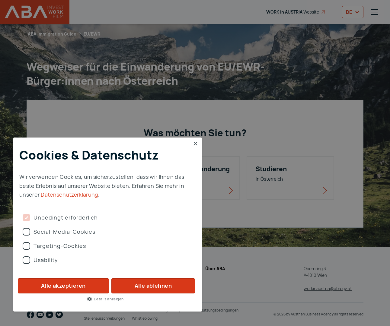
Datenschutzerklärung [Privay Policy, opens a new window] (70, 194)
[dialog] (195, 163)
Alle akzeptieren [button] (63, 285)
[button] (107, 299)
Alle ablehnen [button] (153, 285)
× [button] (195, 144)
